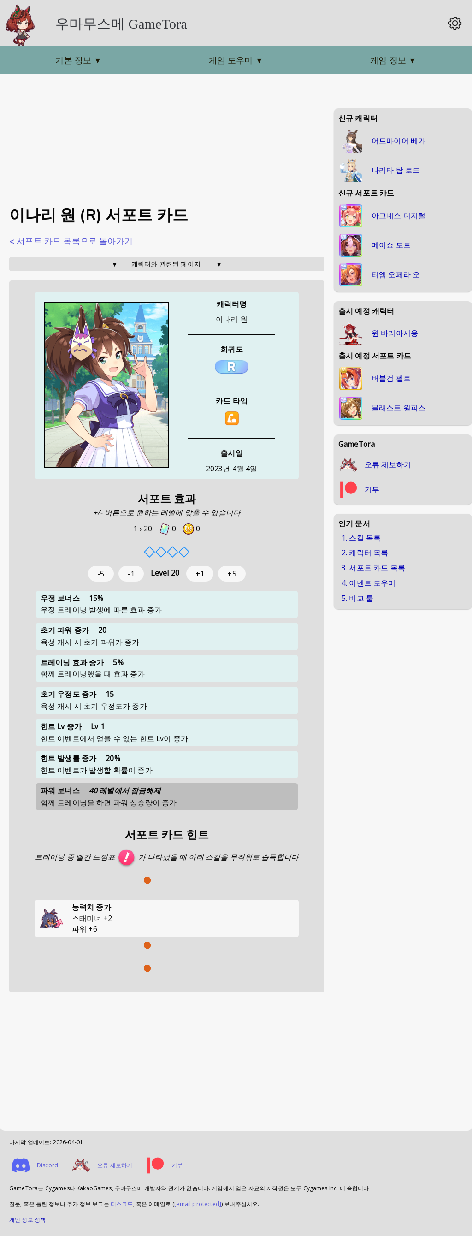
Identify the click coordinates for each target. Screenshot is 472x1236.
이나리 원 (232, 319)
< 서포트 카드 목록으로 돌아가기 (71, 241)
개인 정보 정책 (27, 1220)
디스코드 (122, 1204)
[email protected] (197, 1204)
